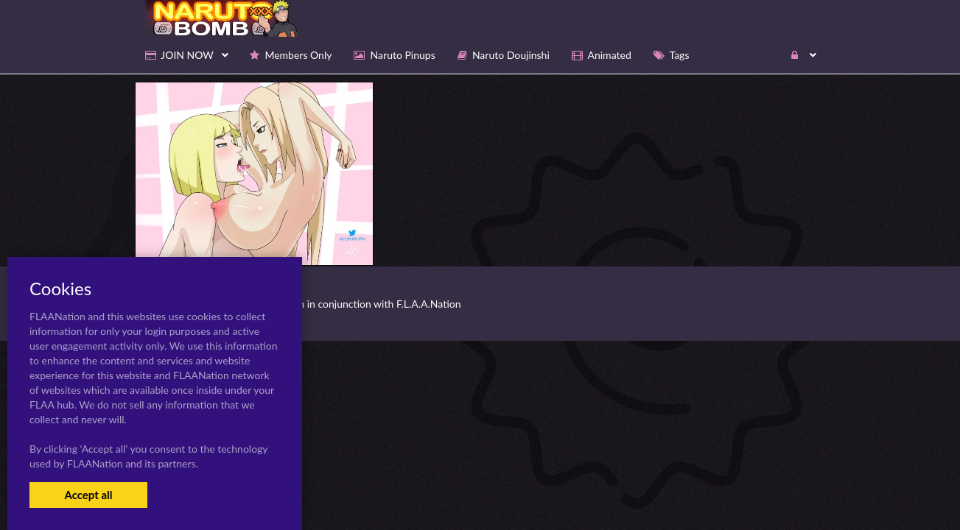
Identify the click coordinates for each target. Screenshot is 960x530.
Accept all (88, 494)
